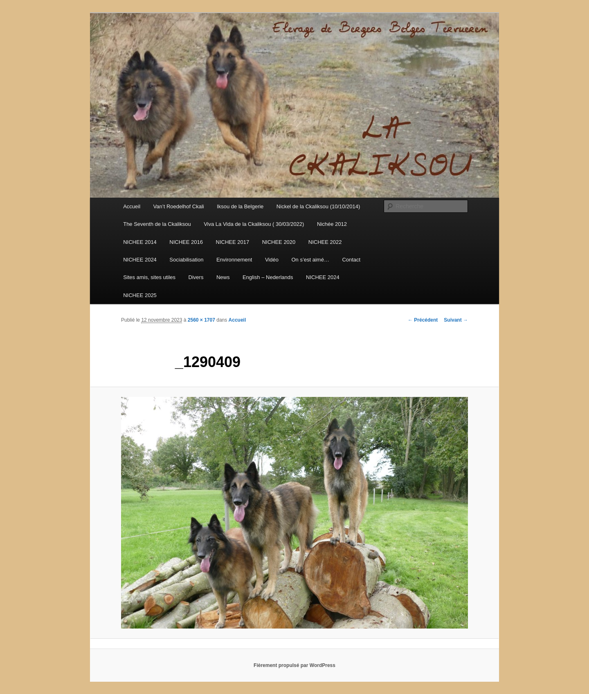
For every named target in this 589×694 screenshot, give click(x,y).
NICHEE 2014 (140, 242)
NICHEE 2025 (140, 295)
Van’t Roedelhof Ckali (178, 206)
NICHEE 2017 (233, 242)
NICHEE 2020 (279, 242)
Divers (196, 277)
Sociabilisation (186, 260)
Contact (351, 260)
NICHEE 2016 (186, 242)
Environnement (234, 260)
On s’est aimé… (310, 260)
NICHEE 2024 (140, 260)
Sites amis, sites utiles (149, 277)
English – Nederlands (268, 277)
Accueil (131, 206)
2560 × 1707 (201, 320)
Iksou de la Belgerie (240, 206)
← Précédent (423, 320)
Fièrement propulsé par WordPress (294, 665)
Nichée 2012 (332, 224)
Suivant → (456, 320)
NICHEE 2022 (325, 242)
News (223, 277)
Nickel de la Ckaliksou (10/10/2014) (318, 206)
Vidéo (272, 260)
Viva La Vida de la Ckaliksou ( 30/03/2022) (254, 224)
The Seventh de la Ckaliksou (157, 224)
